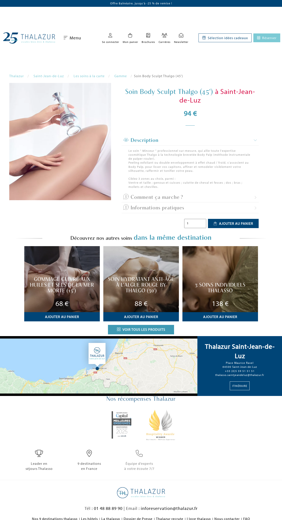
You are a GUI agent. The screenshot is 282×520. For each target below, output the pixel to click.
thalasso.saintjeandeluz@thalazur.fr (239, 375)
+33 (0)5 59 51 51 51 (240, 371)
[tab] (190, 140)
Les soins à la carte (89, 76)
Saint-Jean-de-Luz (48, 76)
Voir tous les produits (141, 329)
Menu (72, 37)
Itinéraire (239, 386)
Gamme (120, 76)
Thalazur (16, 76)
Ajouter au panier (233, 223)
